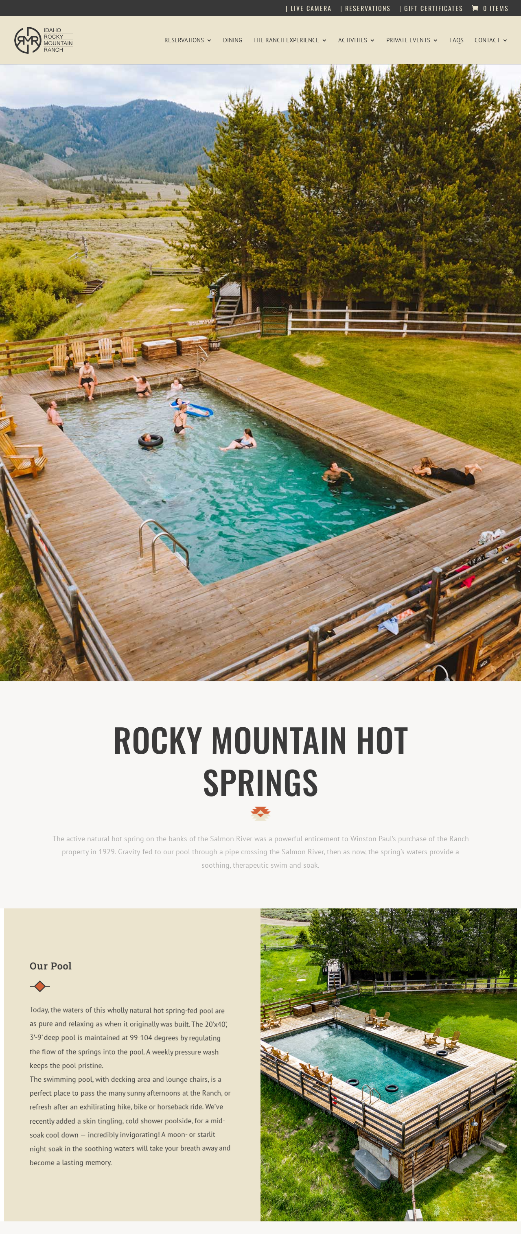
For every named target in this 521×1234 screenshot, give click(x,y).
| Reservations (365, 9)
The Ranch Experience (286, 40)
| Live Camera (309, 9)
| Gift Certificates (431, 9)
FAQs (456, 40)
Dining (232, 40)
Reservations (184, 40)
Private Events (408, 40)
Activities (352, 40)
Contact (487, 40)
